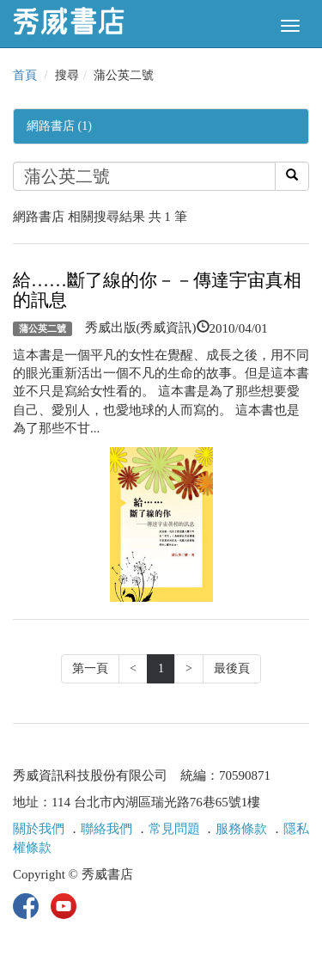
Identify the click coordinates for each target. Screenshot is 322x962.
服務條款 (241, 829)
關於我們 (38, 829)
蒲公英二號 (42, 328)
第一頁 (90, 668)
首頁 (25, 75)
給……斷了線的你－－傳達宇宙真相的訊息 (157, 290)
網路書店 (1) (59, 125)
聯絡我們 (106, 829)
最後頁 (232, 668)
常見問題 (174, 829)
